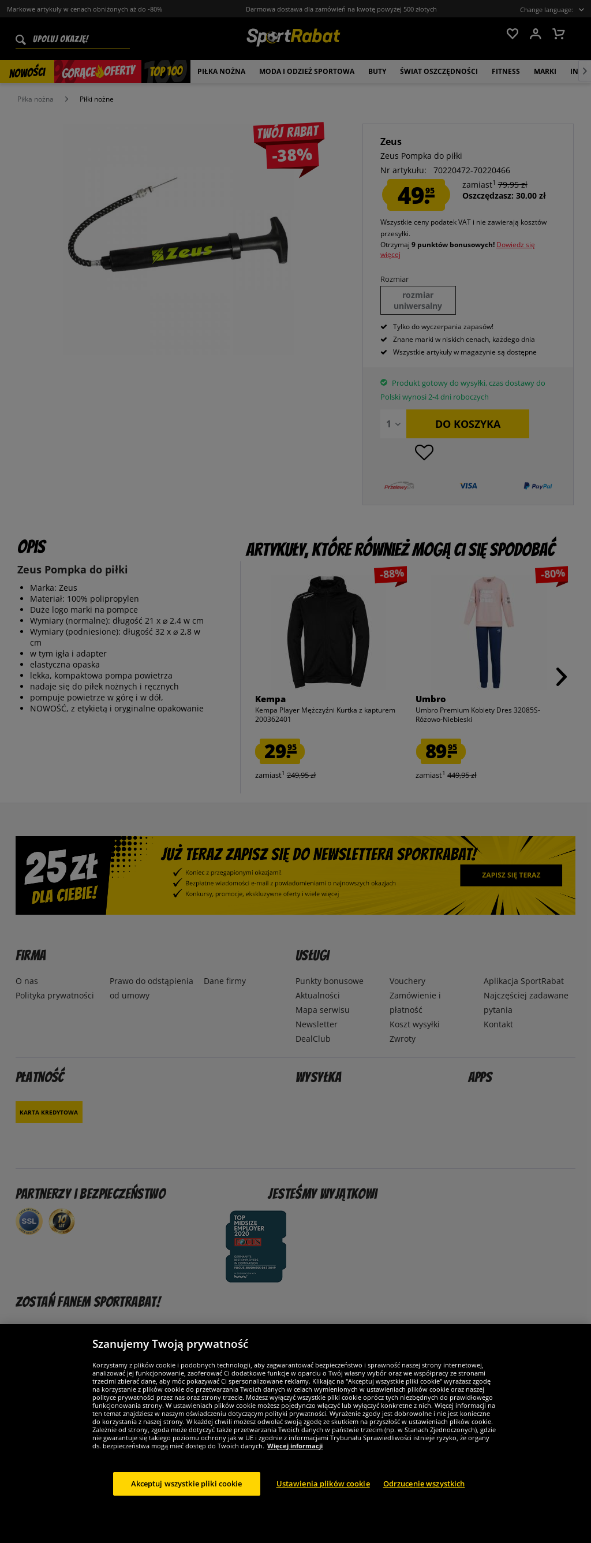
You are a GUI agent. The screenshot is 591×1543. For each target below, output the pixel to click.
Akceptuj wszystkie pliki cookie (186, 1495)
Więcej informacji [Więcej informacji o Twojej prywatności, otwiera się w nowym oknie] (295, 1457)
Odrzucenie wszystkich (424, 1495)
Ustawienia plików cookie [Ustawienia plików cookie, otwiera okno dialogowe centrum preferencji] (323, 1495)
